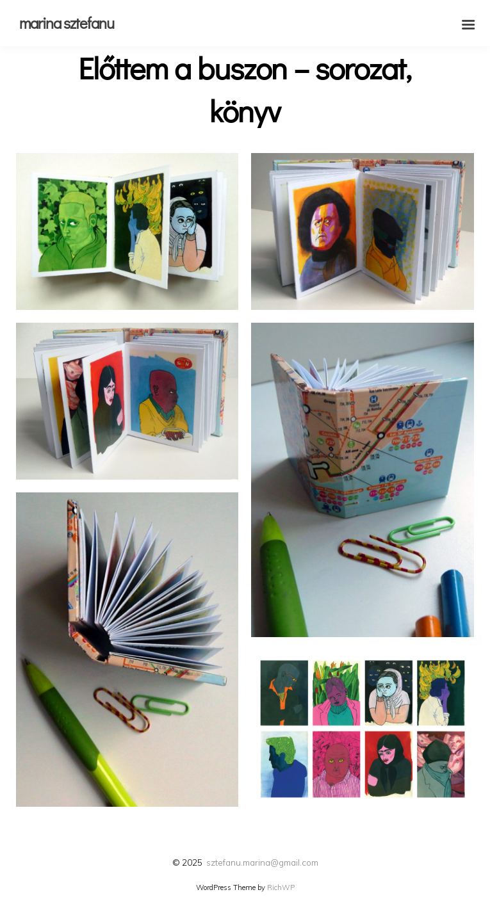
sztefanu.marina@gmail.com (262, 862)
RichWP (281, 887)
